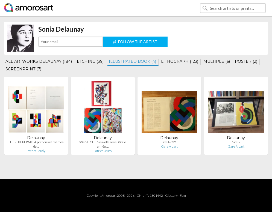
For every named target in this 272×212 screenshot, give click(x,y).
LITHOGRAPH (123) (179, 61)
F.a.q (183, 195)
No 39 (236, 142)
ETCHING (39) (90, 61)
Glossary (171, 195)
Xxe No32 (169, 142)
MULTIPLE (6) (216, 61)
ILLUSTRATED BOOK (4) (132, 61)
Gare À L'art (169, 146)
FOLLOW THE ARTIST (135, 41)
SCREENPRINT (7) (23, 69)
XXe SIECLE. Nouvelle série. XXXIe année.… (102, 144)
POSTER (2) (246, 61)
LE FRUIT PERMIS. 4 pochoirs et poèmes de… (35, 144)
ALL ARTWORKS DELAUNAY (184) (38, 61)
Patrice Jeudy (36, 151)
